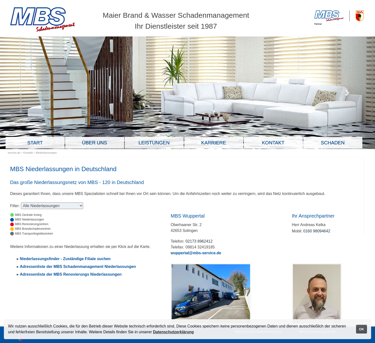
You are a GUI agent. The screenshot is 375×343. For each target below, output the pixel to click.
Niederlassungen (46, 152)
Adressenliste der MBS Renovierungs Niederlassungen (71, 274)
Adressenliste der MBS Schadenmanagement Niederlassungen (78, 266)
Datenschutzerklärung (173, 332)
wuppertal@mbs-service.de (196, 253)
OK (361, 329)
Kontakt (28, 152)
